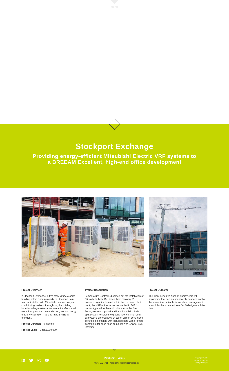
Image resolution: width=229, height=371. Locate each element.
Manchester (109, 358)
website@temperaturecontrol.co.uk (124, 363)
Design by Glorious (200, 360)
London (121, 358)
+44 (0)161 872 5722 (99, 363)
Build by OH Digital (201, 363)
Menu (114, 6)
